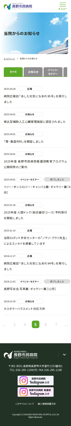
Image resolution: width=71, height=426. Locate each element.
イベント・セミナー (53, 72)
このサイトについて (24, 403)
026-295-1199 (24, 370)
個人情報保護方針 (47, 403)
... (4, 324)
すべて (13, 72)
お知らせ (33, 72)
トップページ (9, 58)
